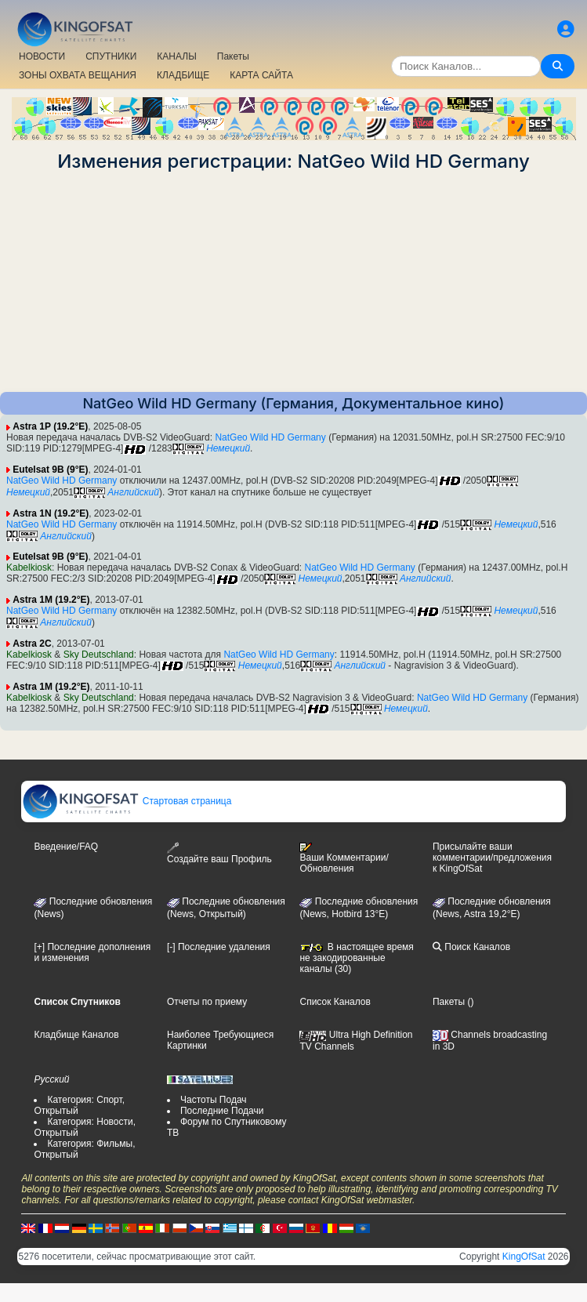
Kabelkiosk (29, 567)
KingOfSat (523, 1256)
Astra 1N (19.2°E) (51, 513)
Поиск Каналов (471, 946)
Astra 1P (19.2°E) (50, 426)
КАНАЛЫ (176, 56)
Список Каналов (334, 1001)
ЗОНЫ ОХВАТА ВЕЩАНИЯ (77, 75)
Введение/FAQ (66, 846)
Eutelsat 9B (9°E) (50, 469)
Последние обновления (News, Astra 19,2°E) (492, 907)
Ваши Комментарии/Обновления (343, 858)
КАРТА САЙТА (261, 75)
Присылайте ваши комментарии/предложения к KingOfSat (492, 857)
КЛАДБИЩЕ (183, 75)
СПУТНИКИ (110, 56)
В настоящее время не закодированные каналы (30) (356, 957)
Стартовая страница (126, 801)
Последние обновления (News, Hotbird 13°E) (358, 907)
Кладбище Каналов (76, 1034)
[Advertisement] (293, 282)
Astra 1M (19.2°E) (51, 599)
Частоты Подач (213, 1099)
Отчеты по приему (207, 1001)
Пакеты (233, 56)
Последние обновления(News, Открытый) (226, 907)
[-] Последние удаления (218, 946)
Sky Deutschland (98, 654)
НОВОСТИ (42, 56)
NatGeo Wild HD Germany (270, 437)
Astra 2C (32, 643)
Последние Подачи (221, 1110)
